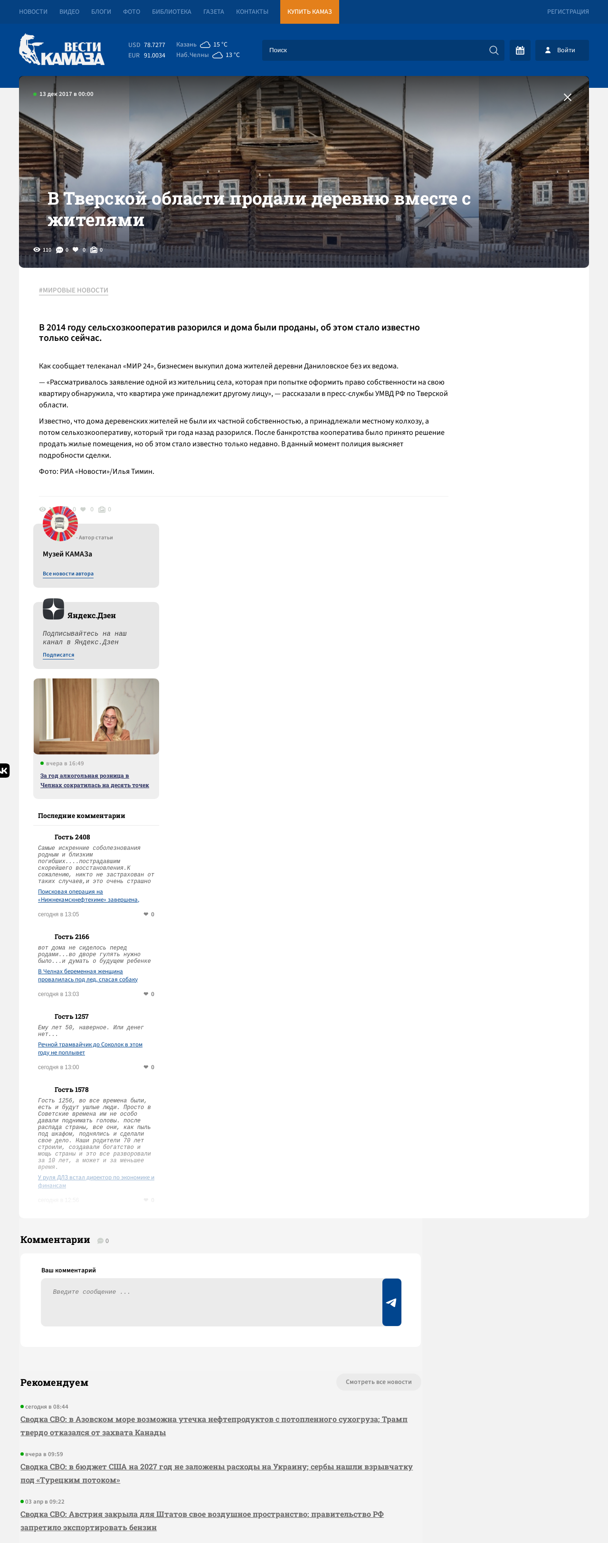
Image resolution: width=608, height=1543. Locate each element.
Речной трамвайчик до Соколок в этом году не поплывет (506, 798)
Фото (131, 12)
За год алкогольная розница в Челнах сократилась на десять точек (510, 529)
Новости (33, 12)
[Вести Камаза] (61, 50)
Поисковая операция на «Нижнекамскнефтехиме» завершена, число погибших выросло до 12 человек (507, 645)
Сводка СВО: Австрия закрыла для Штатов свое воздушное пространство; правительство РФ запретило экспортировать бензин (194, 1277)
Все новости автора (483, 323)
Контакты (252, 12)
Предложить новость (495, 1170)
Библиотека (171, 12)
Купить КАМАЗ (309, 12)
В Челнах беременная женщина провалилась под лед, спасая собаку (503, 725)
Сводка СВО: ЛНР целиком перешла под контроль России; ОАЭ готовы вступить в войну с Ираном (194, 1324)
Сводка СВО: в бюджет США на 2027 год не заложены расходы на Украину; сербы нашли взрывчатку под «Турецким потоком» (190, 1229)
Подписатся (474, 404)
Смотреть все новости (333, 1138)
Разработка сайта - (552, 1516)
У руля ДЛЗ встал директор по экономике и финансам (512, 931)
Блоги (101, 12)
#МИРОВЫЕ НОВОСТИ (77, 313)
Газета (213, 12)
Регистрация (568, 12)
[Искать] (494, 50)
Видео (69, 12)
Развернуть (304, 1480)
